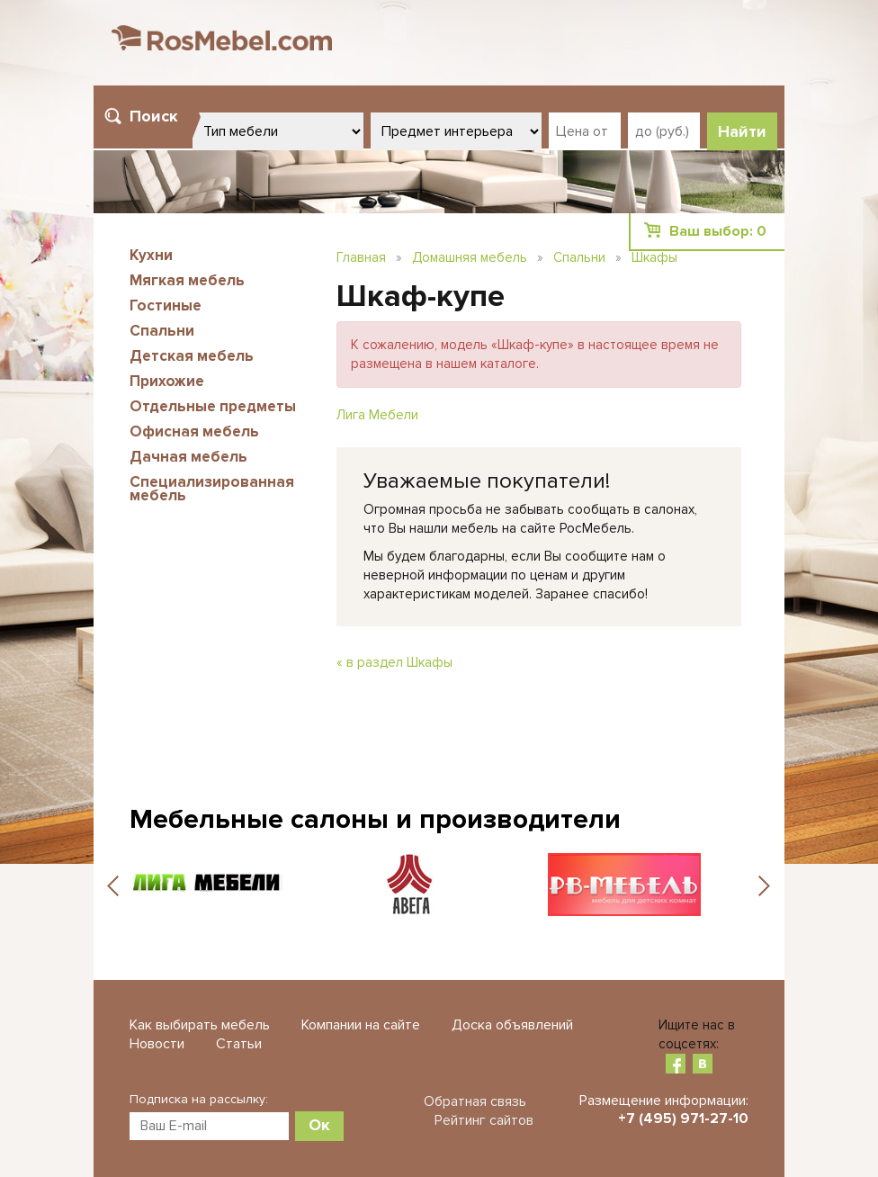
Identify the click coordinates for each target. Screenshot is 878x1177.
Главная (361, 257)
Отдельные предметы (213, 406)
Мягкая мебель (187, 280)
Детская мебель (192, 355)
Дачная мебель (188, 456)
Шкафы (654, 257)
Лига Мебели (377, 415)
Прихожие (167, 381)
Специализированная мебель (212, 488)
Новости (157, 1044)
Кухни (151, 255)
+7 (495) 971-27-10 (683, 1119)
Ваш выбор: (717, 231)
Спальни (162, 330)
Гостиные (166, 305)
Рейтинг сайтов (484, 1120)
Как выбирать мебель (200, 1025)
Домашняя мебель (469, 257)
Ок (319, 1125)
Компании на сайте (360, 1025)
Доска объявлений (512, 1025)
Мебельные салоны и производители (375, 819)
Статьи (239, 1044)
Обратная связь (475, 1101)
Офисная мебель (194, 431)
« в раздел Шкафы (394, 662)
